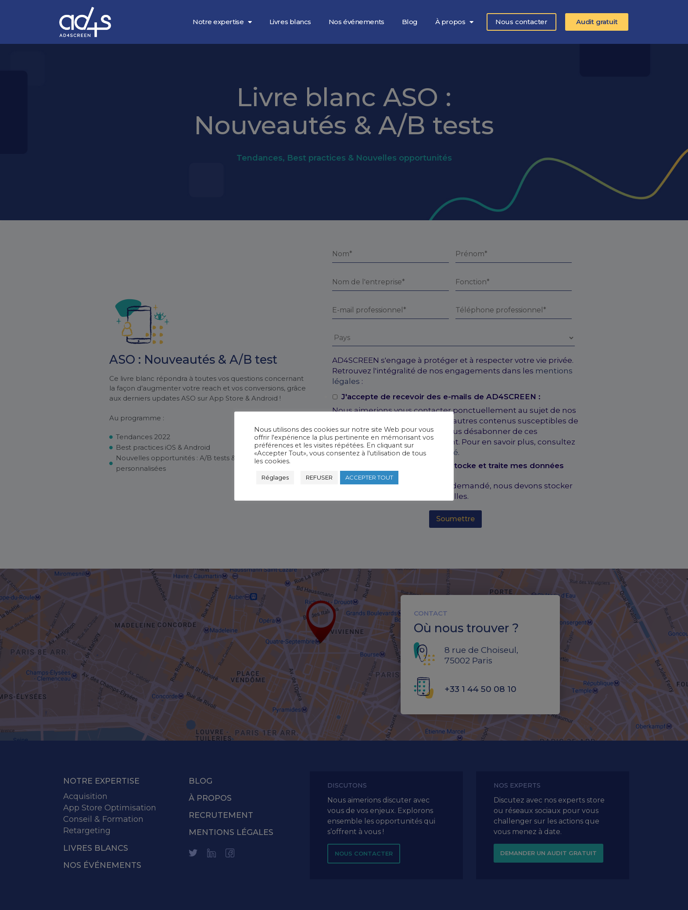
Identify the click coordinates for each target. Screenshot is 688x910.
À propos (454, 22)
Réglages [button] (275, 477)
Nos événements (356, 22)
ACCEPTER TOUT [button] (369, 477)
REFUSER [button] (319, 477)
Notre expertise (222, 22)
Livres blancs (290, 22)
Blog (410, 22)
